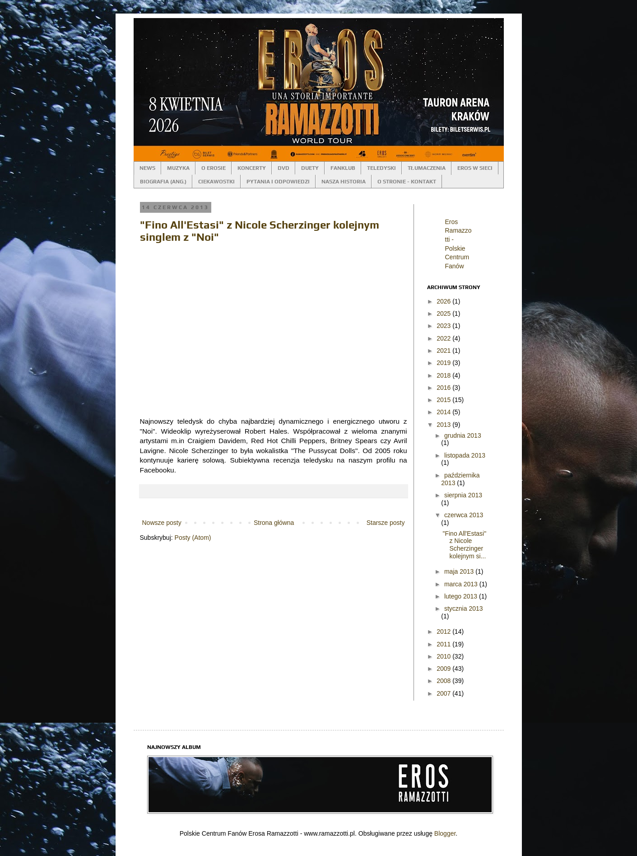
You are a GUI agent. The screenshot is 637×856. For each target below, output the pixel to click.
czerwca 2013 (463, 515)
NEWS (147, 168)
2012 (444, 631)
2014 (444, 412)
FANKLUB (342, 168)
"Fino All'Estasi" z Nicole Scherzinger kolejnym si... (464, 545)
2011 (444, 644)
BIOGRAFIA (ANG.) (163, 181)
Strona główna (274, 522)
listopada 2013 (464, 455)
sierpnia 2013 (463, 495)
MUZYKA (178, 168)
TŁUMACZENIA (427, 168)
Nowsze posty (161, 522)
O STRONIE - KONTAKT (406, 181)
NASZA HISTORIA (343, 181)
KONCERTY (251, 168)
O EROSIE (213, 168)
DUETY (310, 168)
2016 (444, 387)
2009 (444, 668)
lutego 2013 (461, 596)
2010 (444, 656)
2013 (444, 424)
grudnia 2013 (462, 435)
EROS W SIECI (475, 168)
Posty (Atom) (193, 537)
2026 (444, 301)
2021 (444, 350)
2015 (444, 399)
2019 (444, 362)
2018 (444, 375)
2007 (444, 693)
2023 (444, 325)
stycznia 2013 (463, 608)
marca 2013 (461, 584)
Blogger (445, 833)
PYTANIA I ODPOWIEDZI (278, 181)
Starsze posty (386, 522)
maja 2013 (459, 571)
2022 (444, 338)
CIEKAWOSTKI (216, 181)
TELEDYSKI (381, 168)
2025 (444, 313)
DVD (283, 168)
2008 (444, 680)
